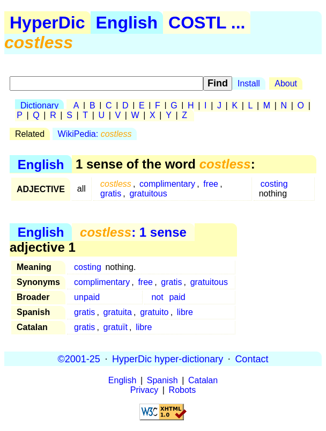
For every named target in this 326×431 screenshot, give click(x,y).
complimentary (167, 183)
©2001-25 (79, 358)
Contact (251, 358)
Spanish (162, 380)
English (127, 22)
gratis (110, 193)
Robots (182, 390)
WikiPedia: (95, 133)
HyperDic (47, 22)
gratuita (117, 312)
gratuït (115, 327)
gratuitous (148, 193)
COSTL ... (206, 22)
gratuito (154, 312)
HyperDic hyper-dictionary (167, 358)
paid (177, 297)
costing (274, 183)
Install (249, 83)
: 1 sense (133, 232)
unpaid (87, 297)
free (210, 183)
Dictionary (39, 105)
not (157, 297)
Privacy (144, 390)
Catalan (203, 380)
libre (185, 312)
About (286, 83)
